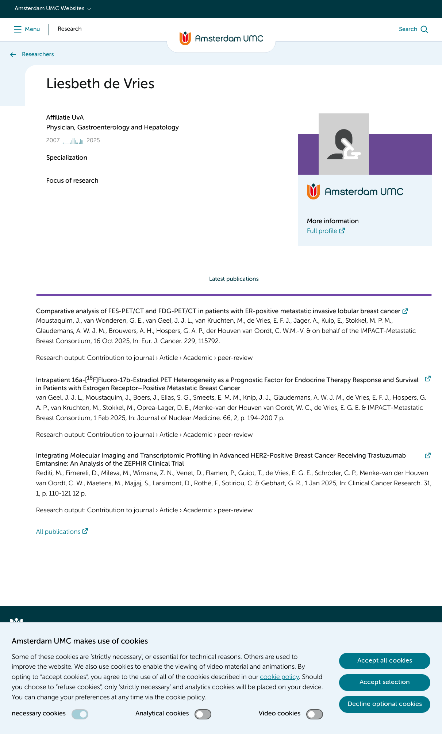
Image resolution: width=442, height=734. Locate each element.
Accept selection (385, 682)
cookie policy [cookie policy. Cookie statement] (279, 677)
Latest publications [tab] (234, 279)
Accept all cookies (384, 660)
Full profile (322, 231)
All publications (58, 532)
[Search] (415, 29)
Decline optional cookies (384, 704)
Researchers (38, 55)
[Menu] (25, 29)
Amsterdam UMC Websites (49, 9)
